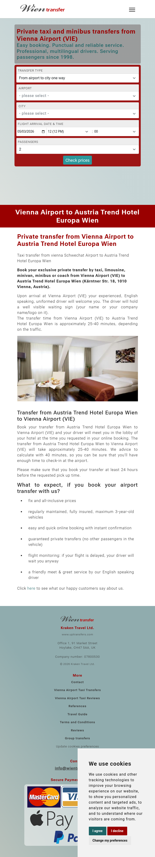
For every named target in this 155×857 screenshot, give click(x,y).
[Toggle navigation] (132, 9)
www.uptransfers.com (77, 634)
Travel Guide (78, 714)
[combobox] (77, 96)
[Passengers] (77, 149)
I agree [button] (98, 831)
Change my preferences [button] (110, 840)
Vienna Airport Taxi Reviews (77, 698)
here (31, 588)
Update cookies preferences (77, 746)
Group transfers (77, 738)
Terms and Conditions (77, 722)
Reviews (77, 730)
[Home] (43, 8)
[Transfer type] (77, 78)
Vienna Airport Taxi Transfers (77, 690)
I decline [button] (117, 831)
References (77, 706)
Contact (77, 682)
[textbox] (74, 96)
